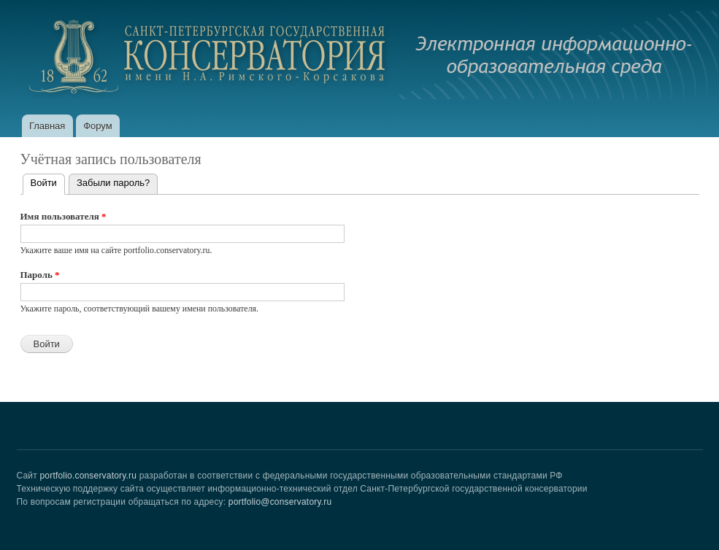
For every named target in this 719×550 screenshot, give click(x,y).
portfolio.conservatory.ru (88, 475)
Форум (97, 125)
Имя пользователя (63, 216)
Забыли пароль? (113, 182)
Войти (48, 181)
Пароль (40, 274)
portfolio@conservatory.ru (280, 502)
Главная (47, 125)
